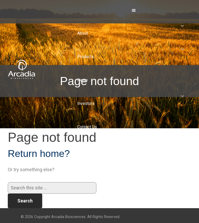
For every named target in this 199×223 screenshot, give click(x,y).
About (82, 33)
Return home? (39, 153)
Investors (86, 103)
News (82, 80)
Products (85, 56)
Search (25, 200)
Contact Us (87, 126)
